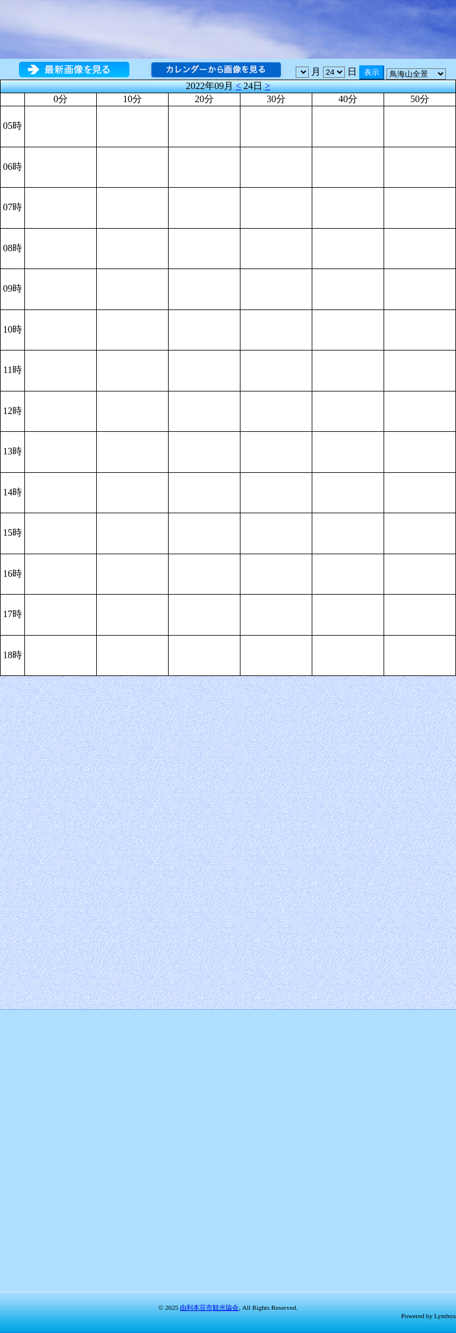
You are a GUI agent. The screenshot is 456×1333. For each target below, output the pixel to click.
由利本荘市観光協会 (209, 1307)
